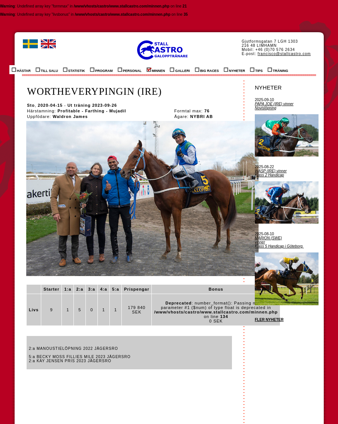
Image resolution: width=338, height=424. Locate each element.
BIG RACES (207, 70)
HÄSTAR (21, 70)
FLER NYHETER (269, 320)
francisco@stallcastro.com (284, 54)
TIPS (256, 70)
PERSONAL (130, 70)
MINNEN (156, 70)
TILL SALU (47, 70)
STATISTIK (74, 70)
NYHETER (234, 70)
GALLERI (180, 70)
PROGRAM (101, 70)
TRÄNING (278, 70)
